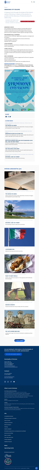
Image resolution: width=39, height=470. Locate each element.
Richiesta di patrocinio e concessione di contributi (15, 431)
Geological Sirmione (12, 400)
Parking (6, 426)
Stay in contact (7, 435)
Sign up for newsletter (8, 377)
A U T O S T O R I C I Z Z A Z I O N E (19, 392)
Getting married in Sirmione (10, 418)
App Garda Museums (8, 393)
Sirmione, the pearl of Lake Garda (11, 407)
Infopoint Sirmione (8, 422)
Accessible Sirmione (8, 416)
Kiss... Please (14, 395)
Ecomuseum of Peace (17, 394)
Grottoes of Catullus (25, 394)
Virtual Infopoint (7, 439)
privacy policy (23, 468)
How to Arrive (7, 420)
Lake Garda (28, 403)
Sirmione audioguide (19, 397)
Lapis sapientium (20, 395)
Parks (17, 400)
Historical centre (17, 408)
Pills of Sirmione (31, 408)
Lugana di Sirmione (24, 408)
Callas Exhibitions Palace (17, 393)
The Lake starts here (8, 437)
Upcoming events (9, 448)
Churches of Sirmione (8, 394)
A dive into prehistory (8, 392)
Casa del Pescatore (26, 393)
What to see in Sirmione (10, 388)
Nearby (5, 402)
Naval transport (7, 424)
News (5, 445)
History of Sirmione (8, 395)
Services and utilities (8, 433)
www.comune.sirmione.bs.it (9, 365)
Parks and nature (7, 405)
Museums (32, 403)
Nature (5, 399)
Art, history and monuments (10, 391)
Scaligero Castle (12, 397)
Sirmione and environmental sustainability (12, 409)
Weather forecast (8, 441)
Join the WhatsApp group (9, 376)
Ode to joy (6, 397)
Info (5, 413)
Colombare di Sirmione (8, 408)
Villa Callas (26, 397)
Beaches (6, 400)
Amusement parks (7, 403)
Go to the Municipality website (13, 354)
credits (28, 468)
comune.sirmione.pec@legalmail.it (10, 366)
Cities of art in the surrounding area (18, 403)
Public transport (7, 428)
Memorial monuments (28, 395)
